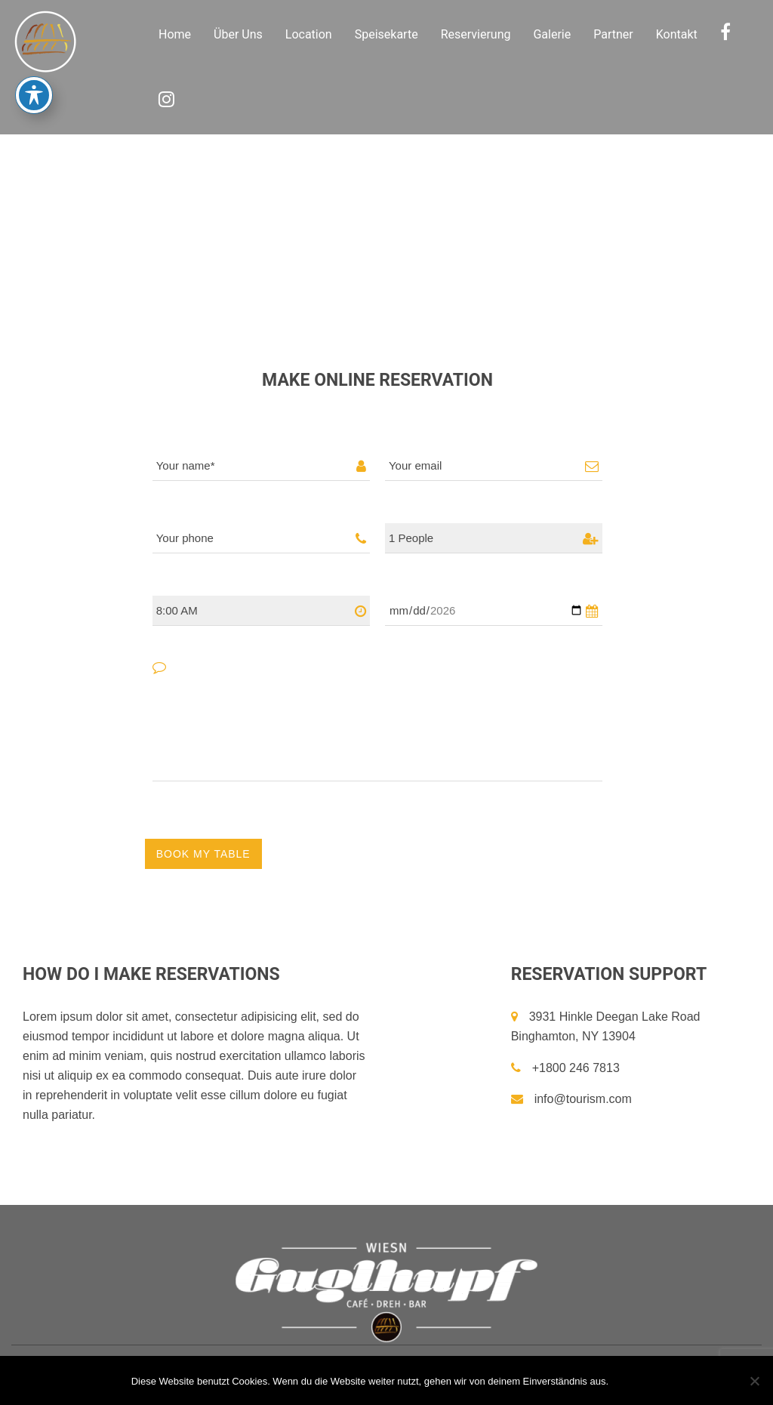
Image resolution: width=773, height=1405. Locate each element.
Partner (613, 34)
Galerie (552, 34)
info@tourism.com (571, 1098)
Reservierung (476, 34)
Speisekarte (386, 34)
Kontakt (677, 34)
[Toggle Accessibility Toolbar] (34, 72)
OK (629, 1381)
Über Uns (238, 34)
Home (175, 34)
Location (308, 34)
